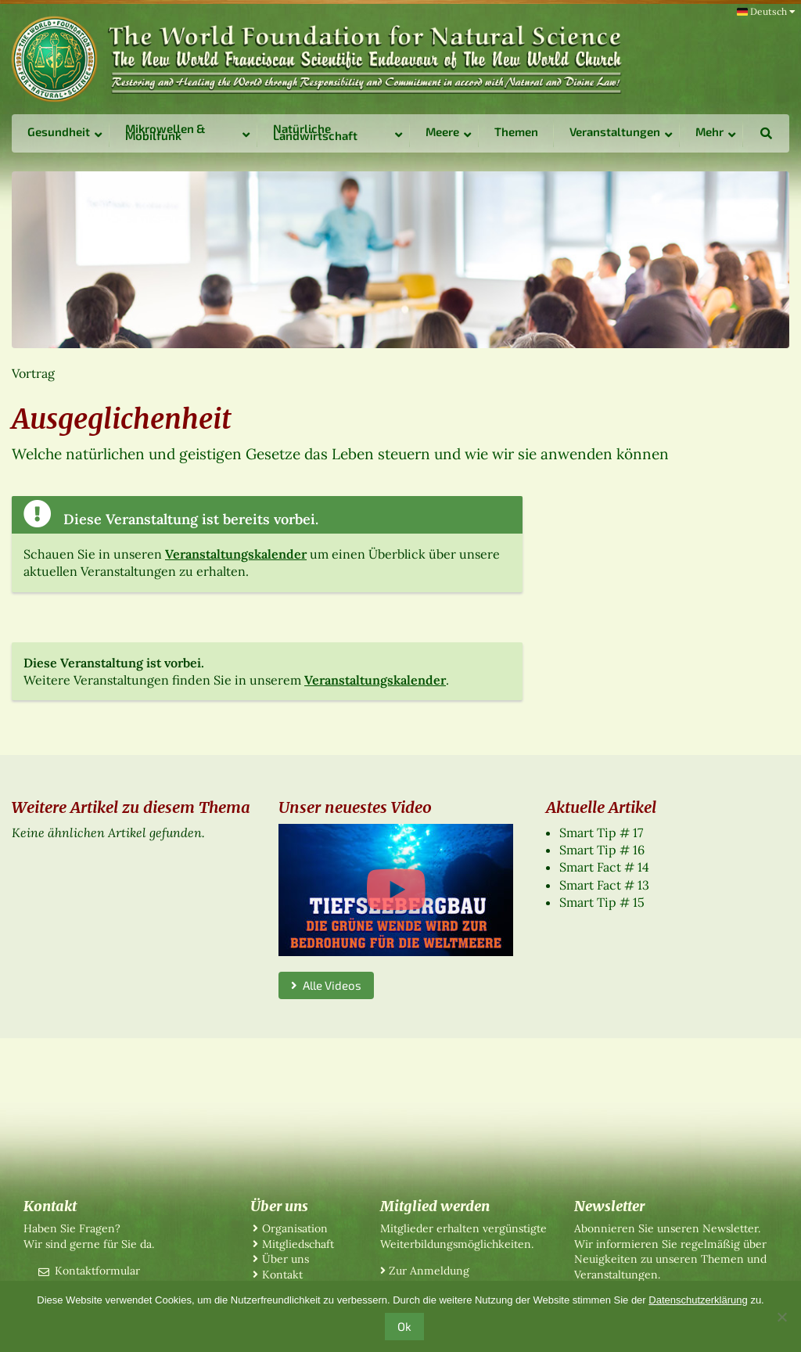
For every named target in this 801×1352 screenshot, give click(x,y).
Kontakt (282, 1275)
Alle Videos (326, 985)
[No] (781, 1317)
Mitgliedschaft (298, 1244)
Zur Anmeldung (429, 1271)
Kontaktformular (97, 1271)
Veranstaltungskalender (236, 554)
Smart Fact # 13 (604, 885)
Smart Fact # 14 (604, 867)
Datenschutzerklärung (697, 1300)
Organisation (295, 1228)
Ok (404, 1326)
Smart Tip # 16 (602, 850)
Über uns (285, 1259)
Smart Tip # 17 (601, 832)
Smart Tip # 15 (602, 902)
